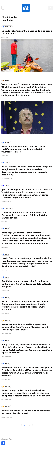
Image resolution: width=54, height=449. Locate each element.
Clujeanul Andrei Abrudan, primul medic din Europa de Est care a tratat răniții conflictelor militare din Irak (24, 215)
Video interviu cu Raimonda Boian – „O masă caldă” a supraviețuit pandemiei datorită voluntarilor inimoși (24, 149)
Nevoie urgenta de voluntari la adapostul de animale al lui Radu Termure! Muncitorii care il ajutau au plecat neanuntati (24, 327)
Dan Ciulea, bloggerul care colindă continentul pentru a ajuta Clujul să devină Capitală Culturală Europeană (26, 284)
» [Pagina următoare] (29, 425)
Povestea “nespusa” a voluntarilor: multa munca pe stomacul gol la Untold (25, 412)
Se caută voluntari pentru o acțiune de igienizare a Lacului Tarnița (26, 32)
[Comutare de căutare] (50, 8)
